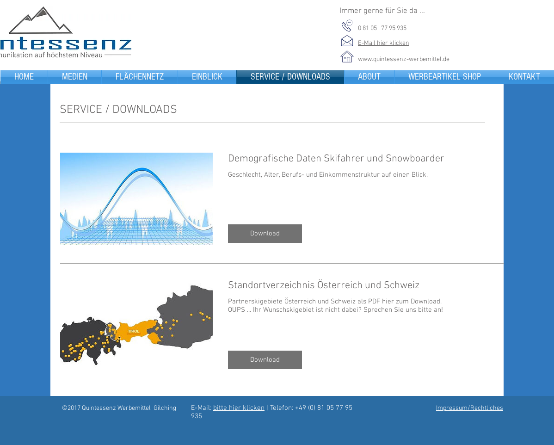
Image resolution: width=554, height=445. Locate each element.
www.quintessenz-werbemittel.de (403, 59)
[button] (265, 233)
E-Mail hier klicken (383, 43)
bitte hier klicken (239, 408)
